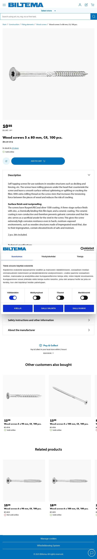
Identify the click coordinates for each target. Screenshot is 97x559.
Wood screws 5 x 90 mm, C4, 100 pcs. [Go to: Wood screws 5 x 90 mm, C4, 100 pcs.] (22, 423)
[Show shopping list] (86, 5)
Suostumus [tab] (16, 256)
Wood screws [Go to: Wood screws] (41, 24)
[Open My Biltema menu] (80, 5)
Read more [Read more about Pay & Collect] (48, 353)
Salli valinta (48, 308)
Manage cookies (48, 538)
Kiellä (17, 308)
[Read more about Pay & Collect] (48, 345)
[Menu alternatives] (4, 5)
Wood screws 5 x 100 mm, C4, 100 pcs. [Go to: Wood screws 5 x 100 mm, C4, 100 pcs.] (69, 423)
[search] (48, 16)
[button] (48, 10)
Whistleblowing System (48, 545)
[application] (92, 553)
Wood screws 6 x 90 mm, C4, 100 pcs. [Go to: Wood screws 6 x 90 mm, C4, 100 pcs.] (22, 508)
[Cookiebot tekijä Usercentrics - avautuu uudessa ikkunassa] (82, 249)
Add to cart (38, 161)
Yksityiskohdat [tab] (48, 256)
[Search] (93, 16)
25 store (15, 148)
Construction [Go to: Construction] (14, 24)
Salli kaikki (79, 308)
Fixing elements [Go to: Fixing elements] (28, 24)
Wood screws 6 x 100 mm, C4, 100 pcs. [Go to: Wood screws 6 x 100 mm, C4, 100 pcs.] (69, 508)
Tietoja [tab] (80, 256)
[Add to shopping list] (6, 161)
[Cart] (92, 5)
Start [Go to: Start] (4, 24)
